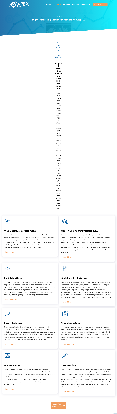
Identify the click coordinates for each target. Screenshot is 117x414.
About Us (75, 4)
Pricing (46, 396)
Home (48, 4)
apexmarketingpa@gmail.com (91, 393)
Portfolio (66, 4)
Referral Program (50, 399)
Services (56, 4)
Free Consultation (100, 4)
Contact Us (85, 4)
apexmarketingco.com (89, 397)
